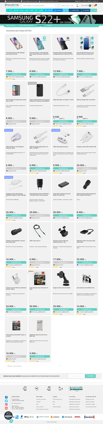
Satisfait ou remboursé (74, 409)
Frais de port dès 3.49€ (91, 406)
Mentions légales (57, 406)
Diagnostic (78, 1)
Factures (38, 401)
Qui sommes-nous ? (57, 399)
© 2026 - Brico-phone (52, 422)
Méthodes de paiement (74, 401)
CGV (54, 404)
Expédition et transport (74, 404)
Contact (95, 1)
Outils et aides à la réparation (26, 25)
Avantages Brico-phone (74, 399)
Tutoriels (49, 25)
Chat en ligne (29, 1)
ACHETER (16, 74)
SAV (37, 404)
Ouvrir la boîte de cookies (42, 409)
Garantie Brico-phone (74, 406)
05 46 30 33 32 (12, 1)
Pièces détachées (10, 25)
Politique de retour (90, 399)
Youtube (6, 408)
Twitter (6, 401)
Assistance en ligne (90, 404)
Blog (90, 1)
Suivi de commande (41, 399)
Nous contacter (40, 406)
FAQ (85, 1)
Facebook (6, 397)
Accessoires (40, 26)
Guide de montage (90, 401)
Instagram (6, 404)
